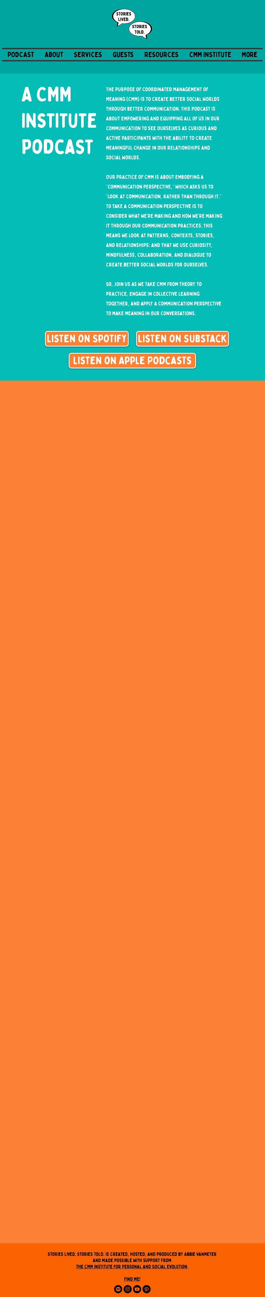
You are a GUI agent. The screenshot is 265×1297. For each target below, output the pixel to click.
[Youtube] (137, 1289)
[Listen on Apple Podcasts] (132, 360)
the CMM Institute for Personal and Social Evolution (131, 1267)
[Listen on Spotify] (87, 339)
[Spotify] (118, 1289)
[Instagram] (128, 1289)
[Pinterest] (147, 1289)
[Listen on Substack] (182, 339)
